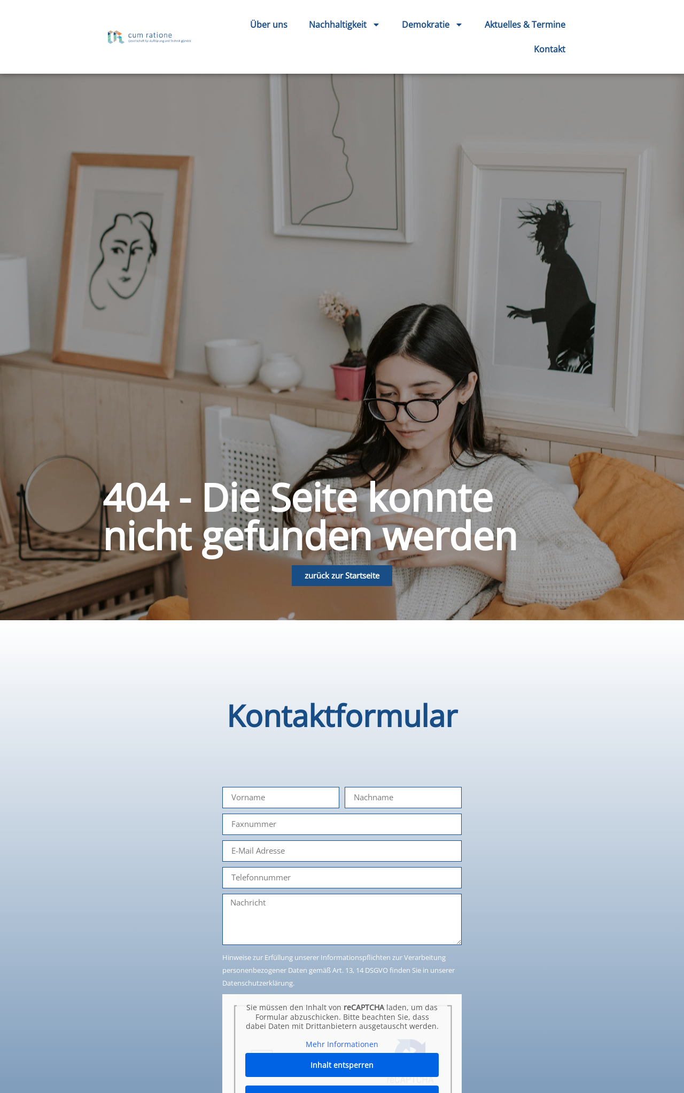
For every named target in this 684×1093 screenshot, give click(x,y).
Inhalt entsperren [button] (342, 1065)
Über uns (268, 24)
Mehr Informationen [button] (342, 1044)
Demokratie (432, 24)
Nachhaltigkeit (344, 24)
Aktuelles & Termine (525, 24)
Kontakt (549, 49)
